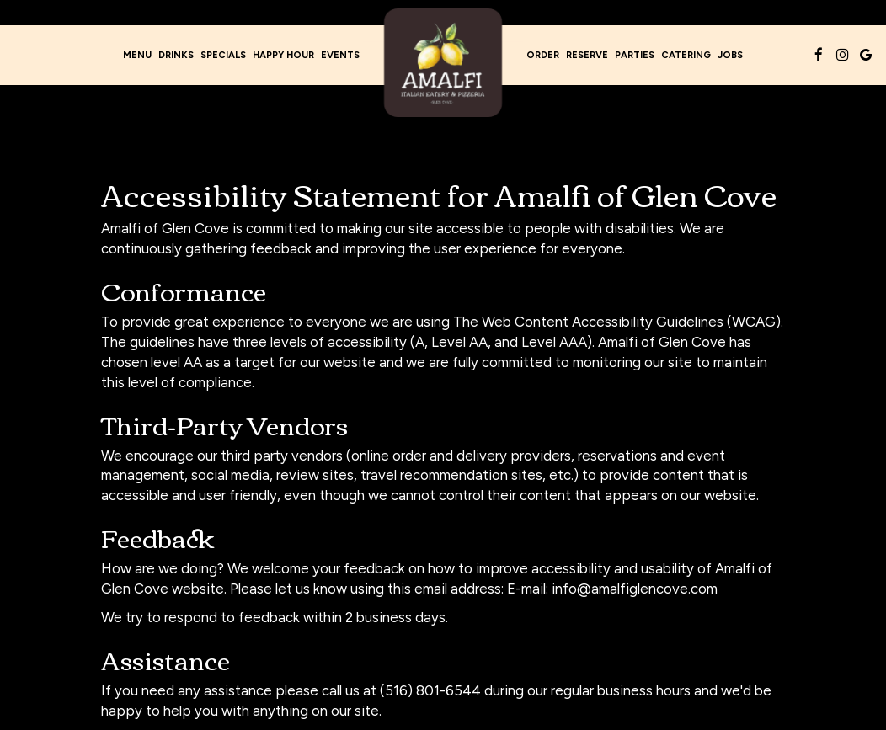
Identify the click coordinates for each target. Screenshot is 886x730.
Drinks (176, 55)
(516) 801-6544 (430, 690)
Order (542, 55)
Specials (223, 55)
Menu (137, 55)
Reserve (587, 55)
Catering (686, 55)
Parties (634, 55)
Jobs (730, 55)
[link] (443, 62)
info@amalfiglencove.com (635, 588)
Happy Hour (283, 55)
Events (340, 55)
